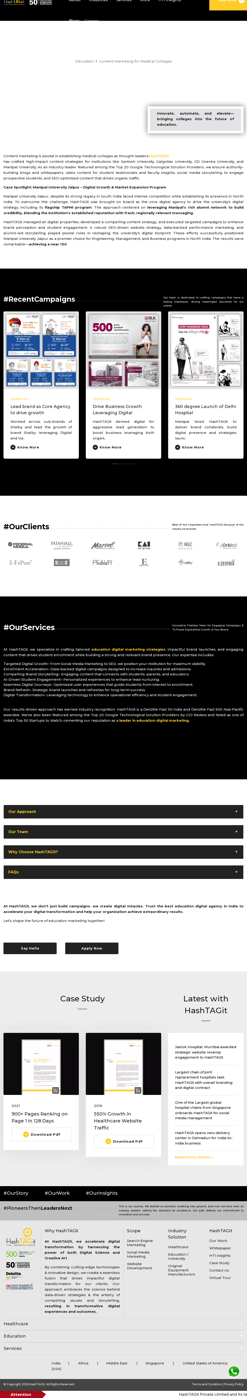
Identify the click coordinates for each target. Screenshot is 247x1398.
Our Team (18, 832)
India (56, 1363)
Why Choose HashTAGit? (33, 852)
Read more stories (194, 1157)
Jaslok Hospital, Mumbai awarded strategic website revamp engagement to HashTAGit (205, 1052)
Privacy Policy (234, 1384)
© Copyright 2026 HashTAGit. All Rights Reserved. (39, 1384)
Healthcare (19, 399)
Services (13, 1348)
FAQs (13, 872)
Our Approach (22, 811)
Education (84, 61)
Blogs (74, 21)
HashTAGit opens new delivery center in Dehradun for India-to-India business (204, 1138)
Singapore (154, 1363)
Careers (91, 21)
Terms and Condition (207, 1384)
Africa (83, 1363)
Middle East (117, 1363)
